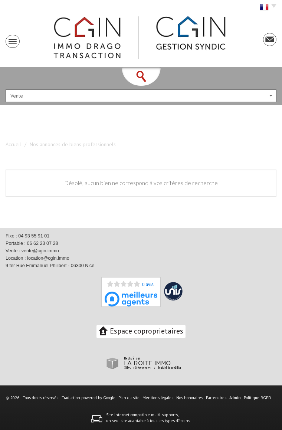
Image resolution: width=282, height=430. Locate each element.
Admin (235, 397)
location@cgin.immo (48, 258)
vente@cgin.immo (40, 250)
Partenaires (216, 397)
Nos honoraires (189, 397)
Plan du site (129, 397)
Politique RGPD (257, 397)
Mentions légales (157, 397)
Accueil (13, 144)
